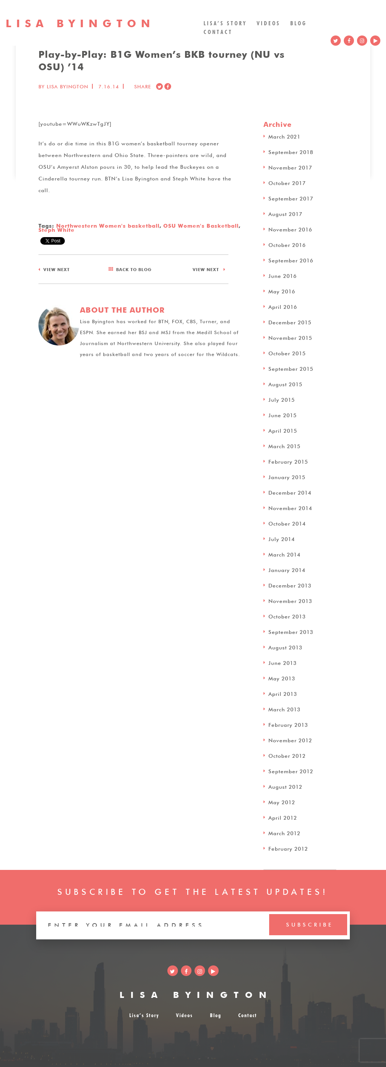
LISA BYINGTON (196, 993)
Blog (298, 22)
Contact (218, 31)
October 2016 (287, 244)
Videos (268, 22)
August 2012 (285, 786)
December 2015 (289, 321)
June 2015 (282, 414)
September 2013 (290, 631)
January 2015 (286, 476)
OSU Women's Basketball (201, 225)
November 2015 (290, 337)
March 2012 (284, 832)
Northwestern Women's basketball (107, 225)
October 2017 (287, 182)
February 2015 (288, 461)
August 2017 (285, 213)
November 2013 (290, 600)
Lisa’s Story (225, 22)
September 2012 (290, 770)
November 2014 (290, 507)
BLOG (134, 269)
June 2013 (282, 662)
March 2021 (284, 135)
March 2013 (284, 708)
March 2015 (284, 445)
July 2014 (281, 538)
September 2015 (290, 368)
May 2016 (281, 290)
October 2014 (287, 522)
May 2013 (281, 677)
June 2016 (282, 275)
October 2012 (287, 755)
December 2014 (289, 491)
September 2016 (290, 259)
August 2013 (285, 646)
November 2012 (290, 739)
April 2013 (282, 693)
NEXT (56, 268)
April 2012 (282, 817)
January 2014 (286, 569)
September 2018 (290, 151)
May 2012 (281, 801)
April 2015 (282, 430)
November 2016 (290, 228)
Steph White (56, 229)
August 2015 (285, 383)
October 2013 (287, 615)
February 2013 (288, 724)
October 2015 (287, 352)
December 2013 (289, 584)
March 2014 (284, 553)
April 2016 (282, 306)
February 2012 (288, 848)
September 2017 (290, 197)
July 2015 (281, 399)
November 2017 (290, 166)
